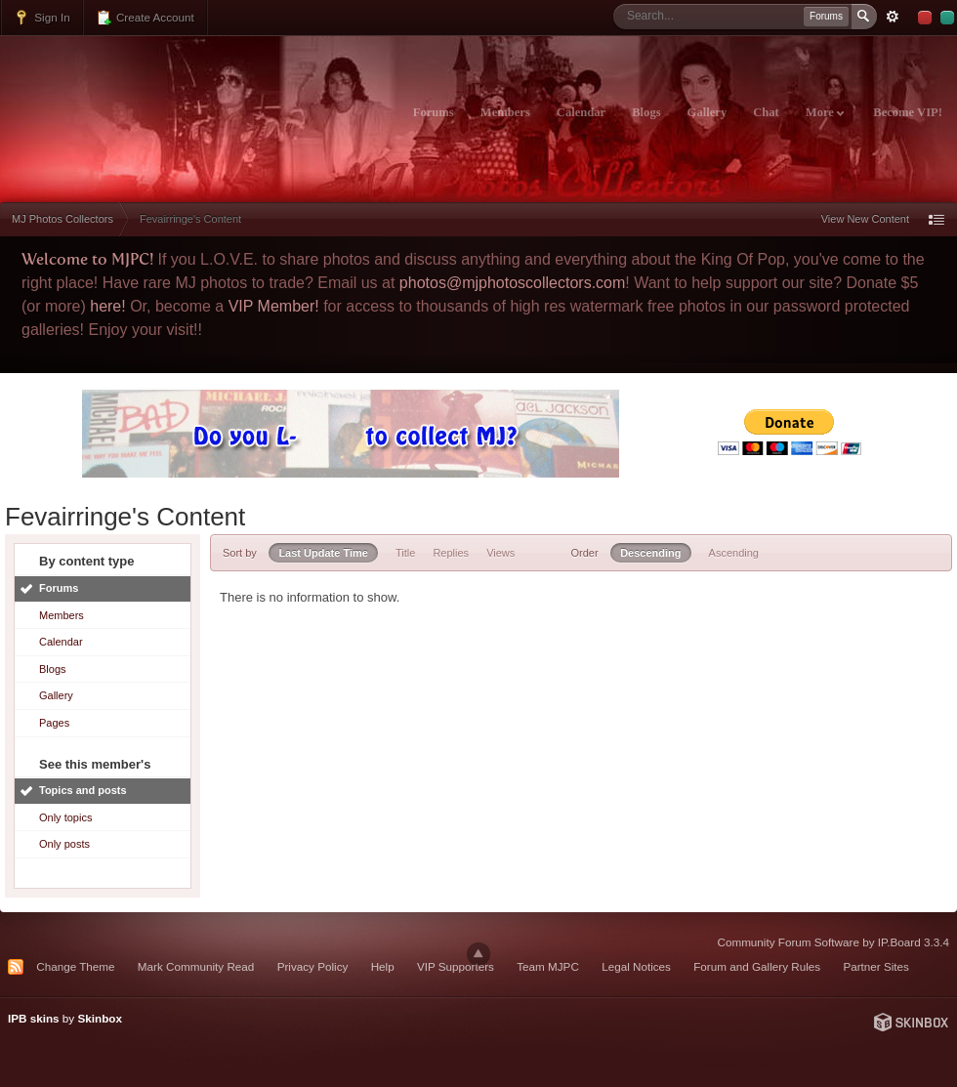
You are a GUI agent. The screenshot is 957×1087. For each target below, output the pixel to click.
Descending (650, 553)
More (825, 112)
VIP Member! (274, 306)
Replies (451, 553)
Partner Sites (876, 966)
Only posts (64, 844)
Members (505, 112)
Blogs (646, 112)
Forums (433, 112)
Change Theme (75, 966)
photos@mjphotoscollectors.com (512, 282)
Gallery (707, 112)
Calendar (581, 112)
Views (500, 553)
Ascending (734, 553)
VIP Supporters (455, 966)
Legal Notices (636, 966)
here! (107, 306)
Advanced (892, 16)
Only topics (65, 817)
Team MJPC (548, 966)
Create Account (145, 17)
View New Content (865, 219)
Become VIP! (907, 112)
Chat (766, 112)
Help (383, 966)
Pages (54, 723)
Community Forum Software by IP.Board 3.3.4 (833, 942)
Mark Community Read (196, 966)
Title (405, 553)
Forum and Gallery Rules (756, 966)
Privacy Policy (313, 966)
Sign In (42, 17)
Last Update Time (323, 553)
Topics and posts (83, 790)
